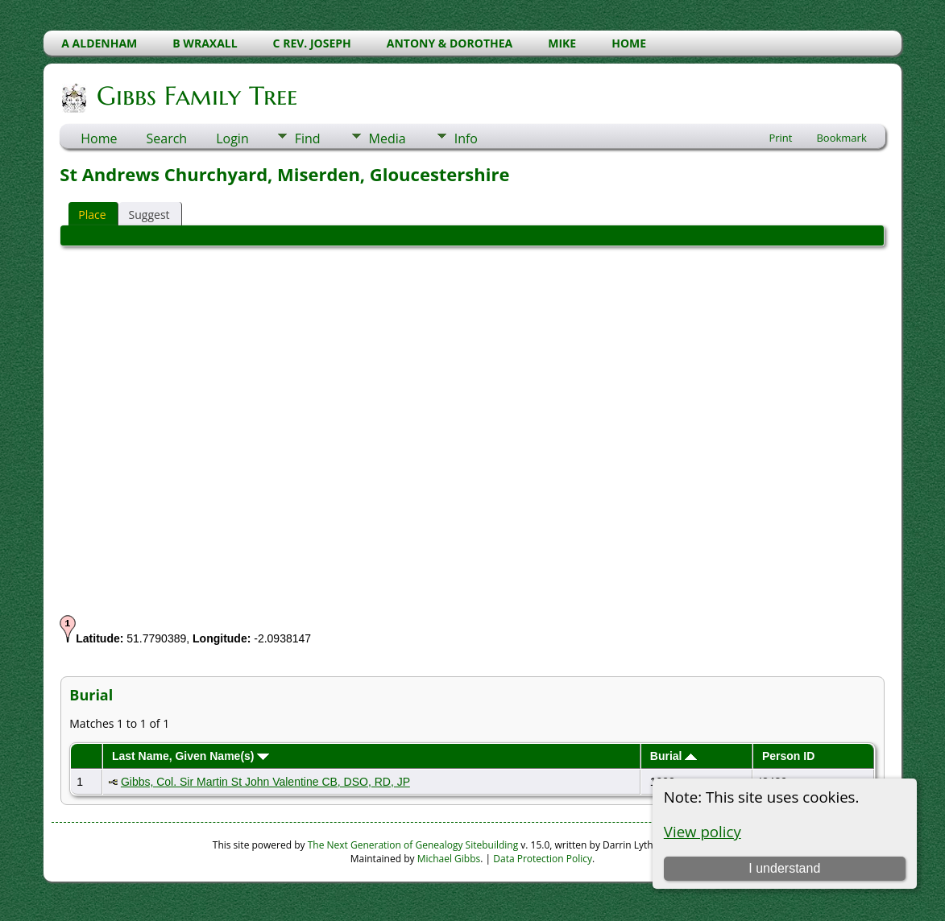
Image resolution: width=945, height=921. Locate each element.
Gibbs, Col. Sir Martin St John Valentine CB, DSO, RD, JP (265, 781)
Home (99, 138)
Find (308, 138)
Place (92, 214)
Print (780, 137)
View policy (702, 831)
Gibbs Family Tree (195, 96)
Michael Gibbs (449, 858)
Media (387, 138)
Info (466, 138)
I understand (784, 868)
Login (232, 138)
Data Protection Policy (542, 858)
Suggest (149, 214)
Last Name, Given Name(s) (191, 756)
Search (167, 138)
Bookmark (841, 137)
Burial (674, 756)
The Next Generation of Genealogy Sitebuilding (413, 845)
